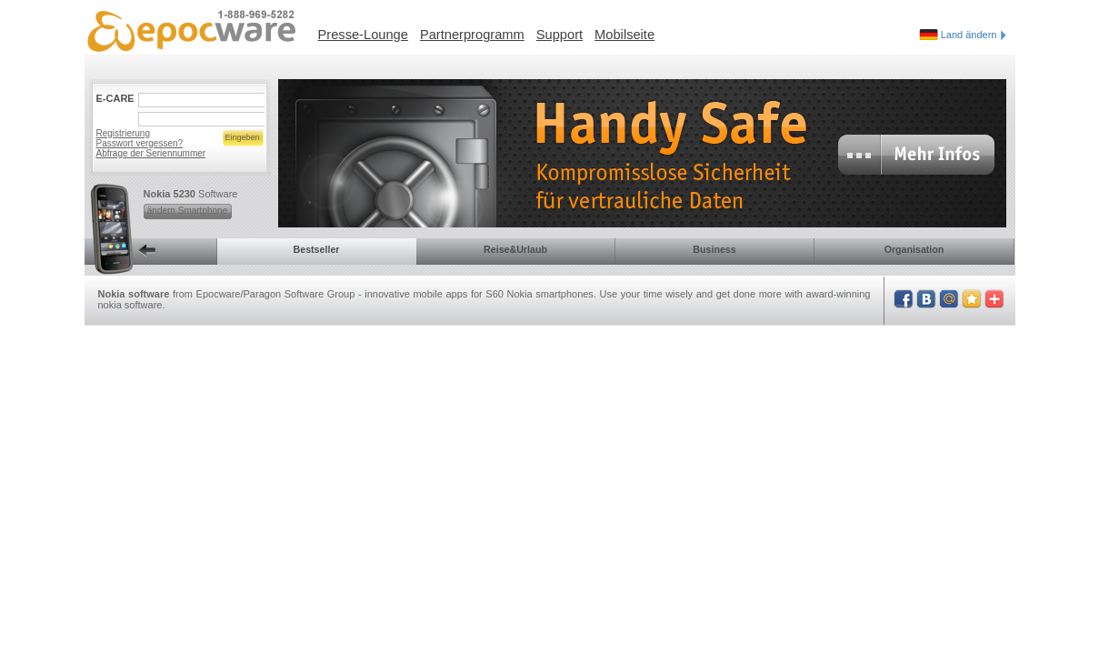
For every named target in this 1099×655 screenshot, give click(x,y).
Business (714, 249)
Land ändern (973, 34)
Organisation (914, 249)
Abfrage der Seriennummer (151, 153)
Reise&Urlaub (515, 249)
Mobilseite (624, 34)
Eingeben (242, 137)
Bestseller (317, 249)
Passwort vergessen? (140, 143)
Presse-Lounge (363, 34)
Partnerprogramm (472, 34)
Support (559, 34)
